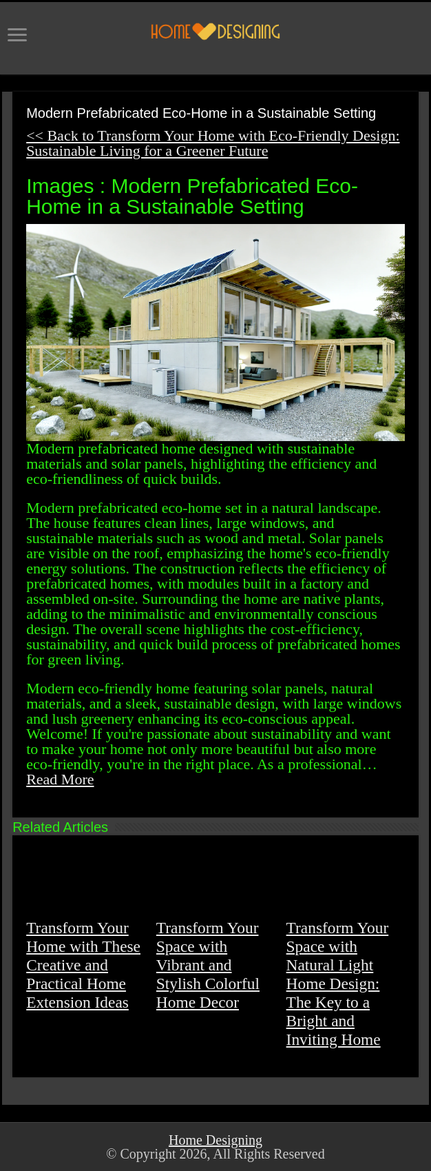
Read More (60, 779)
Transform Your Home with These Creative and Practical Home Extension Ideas (83, 965)
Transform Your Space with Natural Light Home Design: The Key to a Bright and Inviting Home (337, 983)
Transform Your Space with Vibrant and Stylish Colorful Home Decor (208, 965)
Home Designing (215, 1140)
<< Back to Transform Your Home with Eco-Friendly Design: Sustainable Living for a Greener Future (212, 143)
